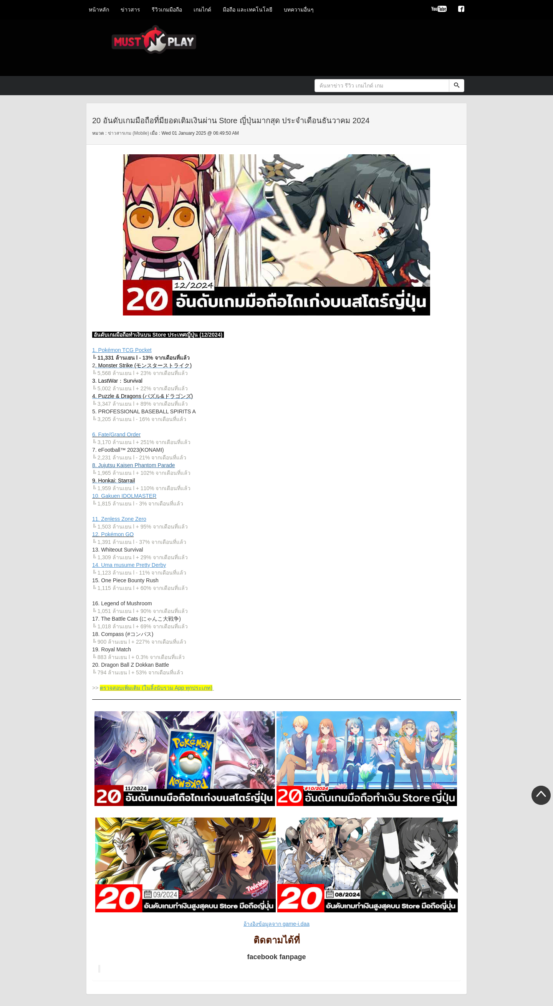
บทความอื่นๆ (299, 10)
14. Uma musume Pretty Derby (129, 565)
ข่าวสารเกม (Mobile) (128, 133)
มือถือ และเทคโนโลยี (247, 10)
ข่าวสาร (130, 10)
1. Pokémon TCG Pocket (122, 350)
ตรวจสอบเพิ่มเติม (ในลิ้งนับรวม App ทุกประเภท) (156, 688)
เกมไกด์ (202, 10)
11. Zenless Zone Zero (119, 519)
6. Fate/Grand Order (116, 434)
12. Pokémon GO (113, 534)
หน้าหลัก (99, 10)
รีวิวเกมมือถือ (167, 10)
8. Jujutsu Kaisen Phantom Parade (133, 465)
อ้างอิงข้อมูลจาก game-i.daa (276, 924)
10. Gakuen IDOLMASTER (124, 496)
